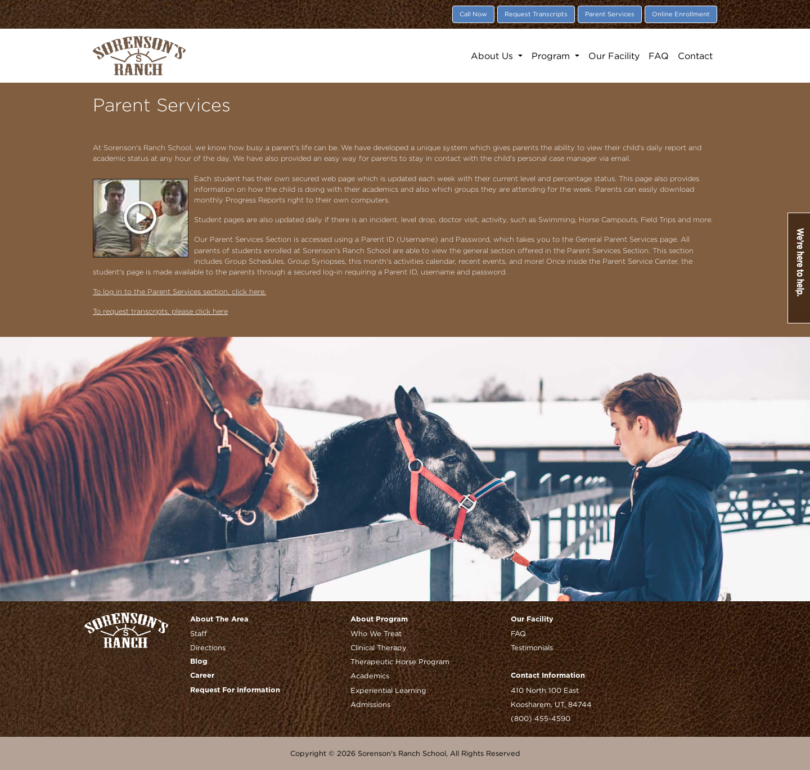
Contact (695, 56)
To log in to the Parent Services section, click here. (179, 291)
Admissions (370, 704)
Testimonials (532, 647)
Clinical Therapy (378, 647)
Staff (198, 633)
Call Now (473, 14)
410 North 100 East (545, 690)
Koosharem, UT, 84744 (551, 704)
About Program (379, 619)
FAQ (659, 56)
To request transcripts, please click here (160, 311)
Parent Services (609, 14)
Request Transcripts (536, 14)
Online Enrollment (681, 14)
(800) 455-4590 (540, 718)
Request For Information (235, 690)
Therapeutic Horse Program (399, 661)
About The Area (219, 619)
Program (552, 56)
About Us (493, 56)
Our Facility (614, 56)
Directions (208, 647)
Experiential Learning (388, 690)
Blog (199, 661)
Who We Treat (376, 633)
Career (202, 675)
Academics (369, 675)
